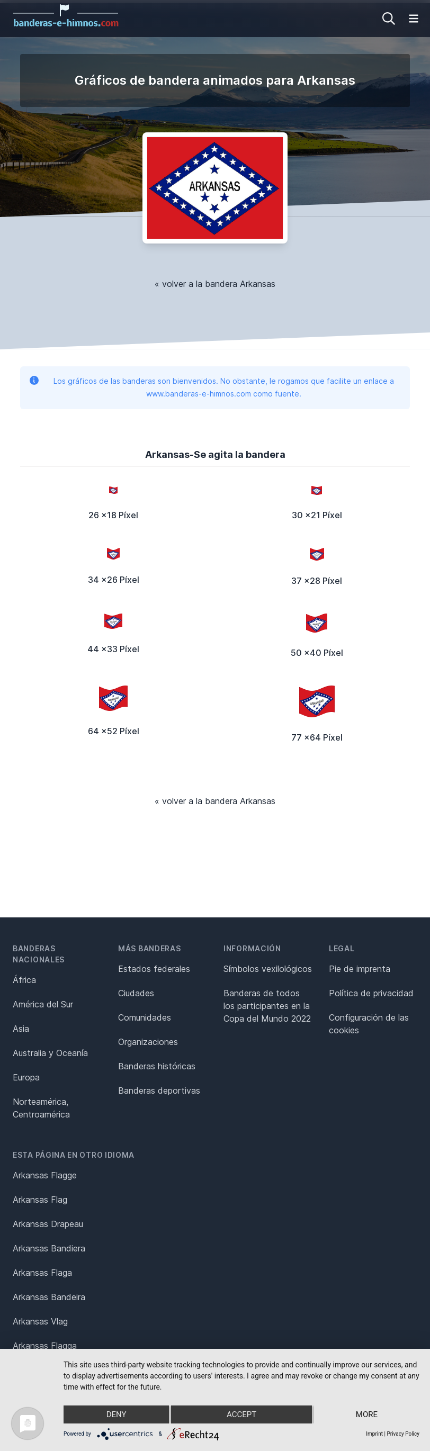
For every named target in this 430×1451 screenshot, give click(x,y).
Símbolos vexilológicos (267, 968)
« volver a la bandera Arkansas (215, 283)
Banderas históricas (156, 1066)
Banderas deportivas (159, 1090)
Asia (21, 1028)
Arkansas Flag (40, 1199)
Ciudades (136, 993)
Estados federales (154, 968)
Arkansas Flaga (42, 1272)
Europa (26, 1077)
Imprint (374, 1434)
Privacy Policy (403, 1434)
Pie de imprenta (359, 968)
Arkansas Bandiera (49, 1248)
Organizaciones (148, 1042)
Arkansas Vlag (40, 1321)
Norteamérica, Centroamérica (41, 1108)
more (367, 1414)
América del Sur (43, 1004)
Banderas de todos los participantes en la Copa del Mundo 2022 (267, 1006)
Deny (116, 1414)
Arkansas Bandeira (49, 1297)
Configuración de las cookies (369, 1023)
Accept (241, 1414)
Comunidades (144, 1017)
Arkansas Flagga (45, 1345)
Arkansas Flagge (45, 1175)
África (24, 980)
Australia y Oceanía (50, 1053)
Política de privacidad (371, 993)
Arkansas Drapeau (48, 1224)
